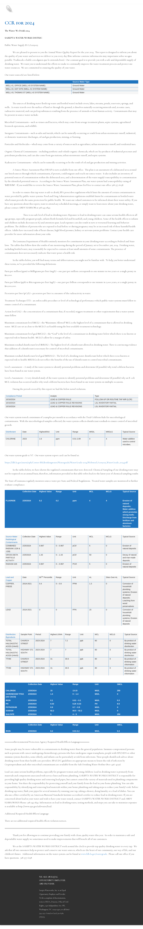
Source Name (12, 82)
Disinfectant (11, 432)
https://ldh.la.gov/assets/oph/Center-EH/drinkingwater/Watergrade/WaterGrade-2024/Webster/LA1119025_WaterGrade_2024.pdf (66, 462)
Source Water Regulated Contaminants (12, 494)
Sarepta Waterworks (45, 7)
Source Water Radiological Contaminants (12, 539)
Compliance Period (14, 396)
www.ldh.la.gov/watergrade (94, 853)
